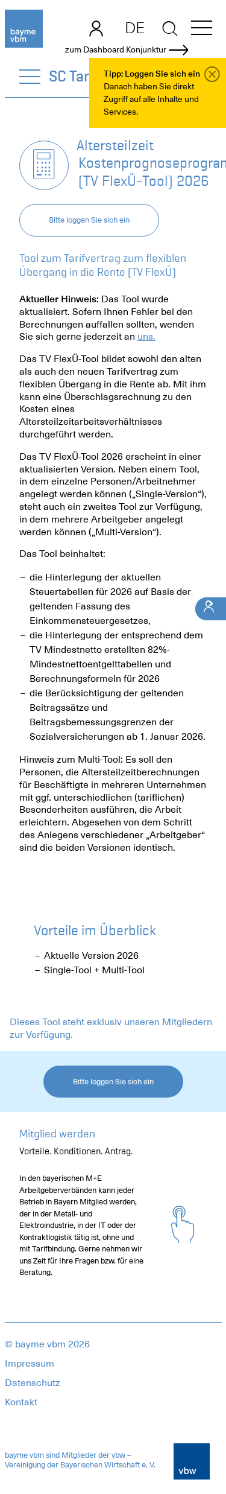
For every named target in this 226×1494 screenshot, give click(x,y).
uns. (146, 337)
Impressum (29, 1364)
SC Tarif (74, 76)
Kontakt (21, 1402)
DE (135, 28)
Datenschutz (32, 1383)
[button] (201, 30)
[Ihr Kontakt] (210, 608)
